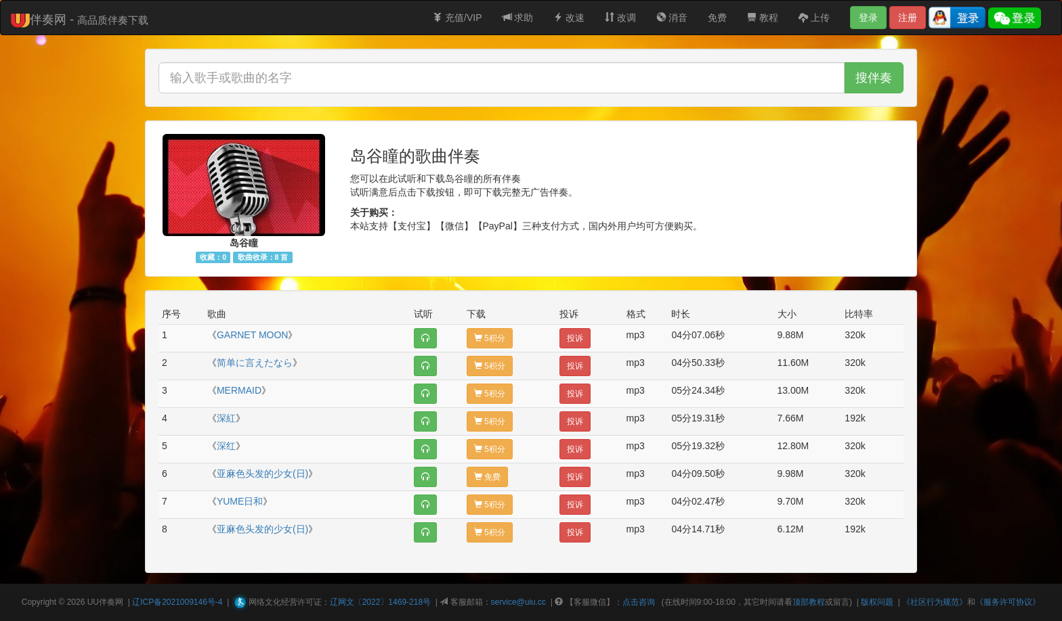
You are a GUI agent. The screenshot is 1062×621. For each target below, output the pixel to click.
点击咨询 (638, 602)
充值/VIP (457, 17)
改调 (620, 17)
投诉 (575, 338)
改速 (569, 17)
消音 (671, 17)
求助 (518, 17)
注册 (907, 17)
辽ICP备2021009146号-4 (177, 602)
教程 (762, 17)
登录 (868, 17)
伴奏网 (111, 602)
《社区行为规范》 (934, 602)
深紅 (226, 418)
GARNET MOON (253, 334)
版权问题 (877, 602)
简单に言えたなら (255, 362)
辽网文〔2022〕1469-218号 (380, 602)
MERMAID (239, 390)
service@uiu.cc (519, 602)
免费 (717, 17)
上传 (814, 17)
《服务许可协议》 (1007, 602)
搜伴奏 (873, 78)
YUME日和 (240, 501)
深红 (226, 445)
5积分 (489, 338)
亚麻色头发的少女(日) (262, 473)
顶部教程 (808, 602)
